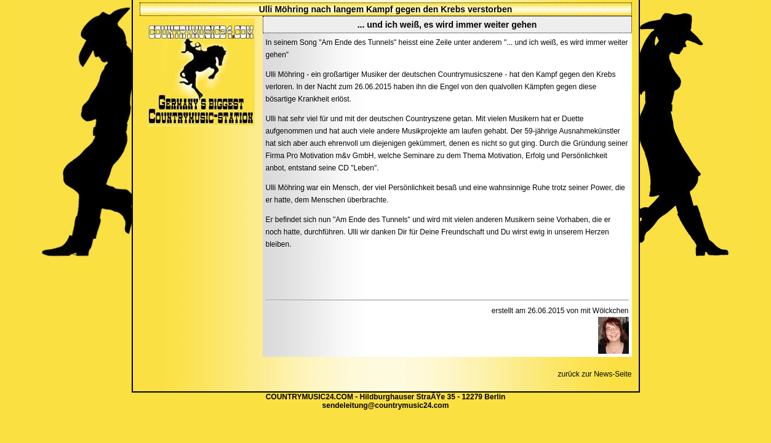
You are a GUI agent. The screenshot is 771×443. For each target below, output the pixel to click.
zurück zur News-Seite (594, 374)
